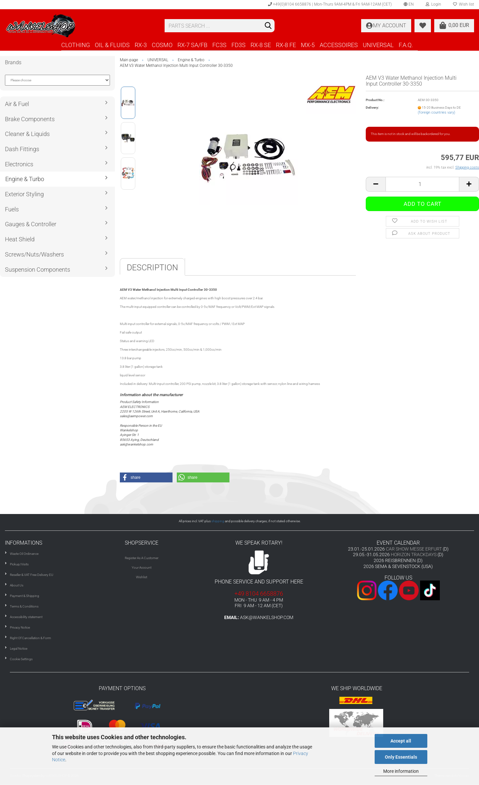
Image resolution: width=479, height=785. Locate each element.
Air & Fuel (17, 103)
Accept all (400, 741)
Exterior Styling (24, 194)
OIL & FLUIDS (112, 44)
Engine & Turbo (24, 179)
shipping (217, 521)
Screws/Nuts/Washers (34, 254)
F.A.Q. (406, 44)
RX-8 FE (286, 44)
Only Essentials (401, 757)
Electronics (19, 164)
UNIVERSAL (378, 44)
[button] (146, 477)
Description (152, 267)
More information (401, 771)
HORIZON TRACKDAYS (414, 554)
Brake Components (30, 119)
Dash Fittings (22, 149)
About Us (16, 585)
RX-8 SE (261, 44)
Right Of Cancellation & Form (30, 638)
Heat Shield (20, 239)
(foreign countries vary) (436, 112)
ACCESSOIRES (339, 44)
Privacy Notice (20, 627)
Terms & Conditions (24, 606)
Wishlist (141, 577)
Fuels (12, 209)
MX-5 (308, 44)
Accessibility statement (26, 617)
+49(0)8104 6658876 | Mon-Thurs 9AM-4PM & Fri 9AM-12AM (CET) (330, 4)
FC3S (219, 44)
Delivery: (372, 107)
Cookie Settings (21, 659)
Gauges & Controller (30, 224)
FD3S (238, 44)
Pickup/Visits (19, 564)
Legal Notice (18, 648)
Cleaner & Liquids (27, 133)
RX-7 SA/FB (192, 44)
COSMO (162, 44)
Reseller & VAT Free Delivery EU (31, 575)
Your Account (141, 567)
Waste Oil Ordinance (24, 553)
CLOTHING (75, 44)
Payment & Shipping (24, 596)
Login (433, 4)
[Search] (268, 26)
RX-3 (141, 44)
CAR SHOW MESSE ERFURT (414, 549)
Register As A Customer (141, 558)
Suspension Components (37, 269)
